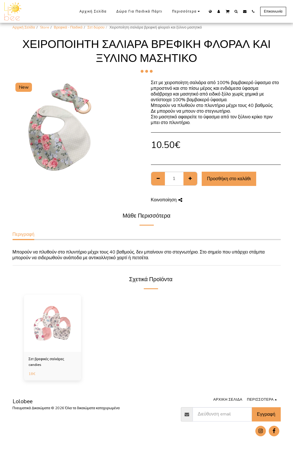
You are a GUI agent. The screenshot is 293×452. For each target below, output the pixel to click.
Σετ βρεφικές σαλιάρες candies (46, 361)
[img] (52, 323)
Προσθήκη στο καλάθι (229, 179)
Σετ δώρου (95, 27)
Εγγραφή (266, 414)
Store (44, 27)
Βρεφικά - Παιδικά (68, 27)
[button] (227, 11)
